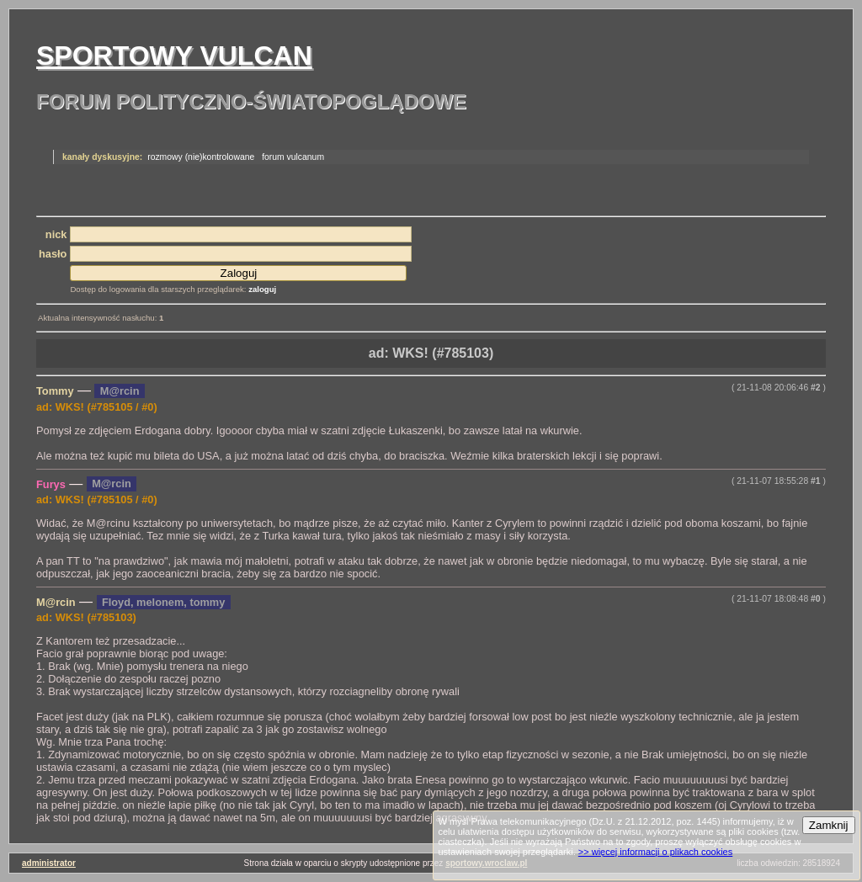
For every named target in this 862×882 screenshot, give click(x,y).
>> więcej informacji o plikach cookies (655, 852)
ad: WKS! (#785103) (431, 353)
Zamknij (829, 825)
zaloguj (262, 289)
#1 (816, 481)
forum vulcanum (293, 157)
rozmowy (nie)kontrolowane (200, 157)
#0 (816, 598)
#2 (816, 387)
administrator (49, 863)
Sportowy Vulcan (174, 55)
